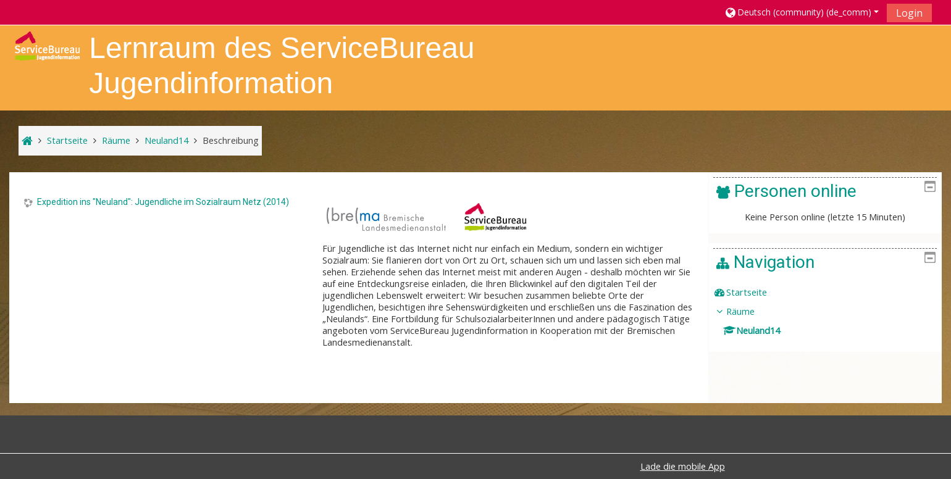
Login (909, 13)
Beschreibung (231, 140)
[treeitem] (830, 292)
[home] (47, 45)
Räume (749, 311)
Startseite (755, 292)
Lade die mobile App (682, 466)
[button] (801, 12)
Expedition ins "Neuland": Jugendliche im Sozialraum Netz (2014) (163, 202)
